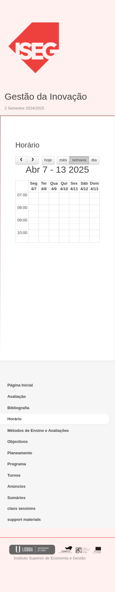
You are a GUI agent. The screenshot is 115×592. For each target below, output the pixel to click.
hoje (48, 160)
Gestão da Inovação (46, 96)
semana (79, 160)
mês (63, 160)
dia (94, 160)
